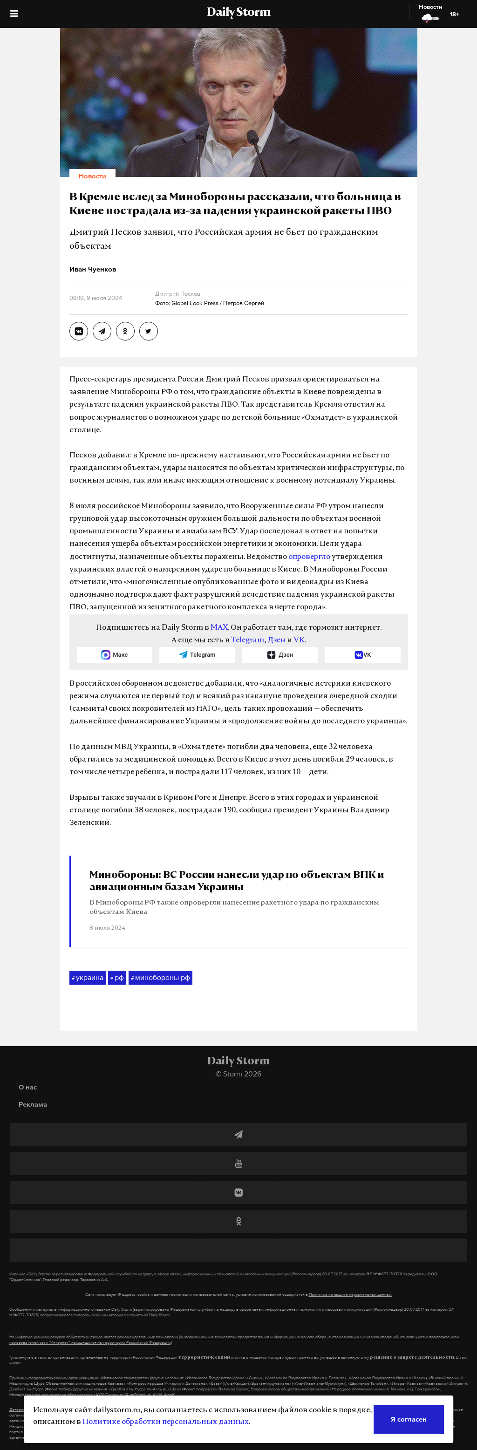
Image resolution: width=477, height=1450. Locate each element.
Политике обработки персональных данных (165, 1422)
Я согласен (409, 1419)
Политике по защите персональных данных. (350, 1294)
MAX (219, 628)
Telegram (247, 640)
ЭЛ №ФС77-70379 (384, 1274)
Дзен (276, 640)
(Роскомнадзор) (306, 1274)
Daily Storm (238, 13)
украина (87, 977)
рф (117, 977)
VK (299, 640)
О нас (28, 1087)
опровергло (309, 557)
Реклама (33, 1104)
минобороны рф (160, 977)
